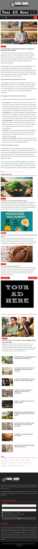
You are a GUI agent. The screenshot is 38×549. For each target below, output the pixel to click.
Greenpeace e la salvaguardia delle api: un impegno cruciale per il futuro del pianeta (24, 414)
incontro (9, 171)
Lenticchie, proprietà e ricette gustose (10, 266)
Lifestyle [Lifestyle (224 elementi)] (25, 462)
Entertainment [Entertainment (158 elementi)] (12, 462)
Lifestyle (3, 46)
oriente (22, 171)
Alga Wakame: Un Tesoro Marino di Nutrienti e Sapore (14, 200)
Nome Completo (5, 503)
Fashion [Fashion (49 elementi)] (19, 462)
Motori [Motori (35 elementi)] (30, 462)
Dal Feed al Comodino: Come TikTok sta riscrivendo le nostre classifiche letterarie (24, 370)
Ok (16, 546)
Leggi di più (20, 546)
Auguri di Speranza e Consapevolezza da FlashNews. (6, 278)
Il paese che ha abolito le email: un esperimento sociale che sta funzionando (23, 392)
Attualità (5, 338)
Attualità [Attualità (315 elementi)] (11, 460)
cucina (6, 171)
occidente (18, 171)
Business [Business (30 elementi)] (17, 460)
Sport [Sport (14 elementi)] (18, 465)
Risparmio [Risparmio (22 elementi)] (4, 465)
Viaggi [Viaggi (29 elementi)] (23, 465)
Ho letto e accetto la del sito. (11, 512)
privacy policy (14, 512)
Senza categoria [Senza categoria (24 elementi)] (11, 465)
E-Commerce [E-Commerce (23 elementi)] (4, 462)
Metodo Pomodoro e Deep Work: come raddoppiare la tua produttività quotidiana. (24, 425)
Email (3, 508)
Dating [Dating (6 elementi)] (27, 460)
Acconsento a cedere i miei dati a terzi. (10, 515)
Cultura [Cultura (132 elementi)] (22, 460)
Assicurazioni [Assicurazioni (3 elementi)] (4, 460)
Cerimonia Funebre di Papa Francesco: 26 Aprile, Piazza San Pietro (33, 278)
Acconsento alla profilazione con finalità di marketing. (13, 514)
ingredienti (14, 171)
